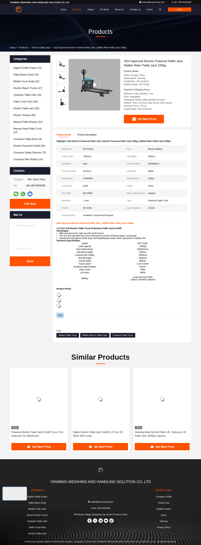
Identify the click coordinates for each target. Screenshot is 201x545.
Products (77, 9)
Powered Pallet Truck (123, 335)
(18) (27, 95)
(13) (27, 122)
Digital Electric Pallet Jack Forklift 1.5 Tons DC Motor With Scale (98, 434)
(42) (26, 81)
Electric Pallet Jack (41, 47)
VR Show (104, 9)
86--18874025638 (181, 2)
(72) (29, 152)
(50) (26, 108)
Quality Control (164, 509)
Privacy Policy (163, 527)
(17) (27, 88)
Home (63, 9)
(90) (24, 115)
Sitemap (164, 521)
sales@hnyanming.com (152, 2)
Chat (179, 9)
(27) (27, 130)
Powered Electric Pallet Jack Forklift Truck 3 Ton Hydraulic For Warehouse (37, 434)
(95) (25, 101)
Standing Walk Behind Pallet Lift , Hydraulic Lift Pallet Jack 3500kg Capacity (160, 434)
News (163, 515)
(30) (29, 146)
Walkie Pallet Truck (68, 335)
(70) (26, 74)
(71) (27, 68)
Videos (90, 9)
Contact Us (135, 9)
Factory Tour (164, 503)
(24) (28, 159)
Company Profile (164, 496)
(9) (27, 139)
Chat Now (30, 203)
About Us (119, 9)
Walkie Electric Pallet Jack (94, 335)
